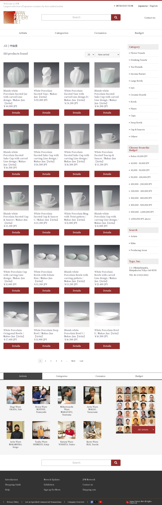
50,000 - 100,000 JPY (141, 177)
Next (73, 361)
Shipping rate (89, 489)
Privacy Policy (13, 502)
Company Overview (76, 502)
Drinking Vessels (139, 60)
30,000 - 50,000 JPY (140, 170)
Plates (134, 108)
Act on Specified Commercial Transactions (43, 502)
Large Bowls (137, 80)
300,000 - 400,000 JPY (141, 198)
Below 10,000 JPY (139, 156)
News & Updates (52, 479)
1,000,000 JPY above (141, 218)
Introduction (11, 479)
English (154, 5)
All (5, 46)
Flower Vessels (138, 53)
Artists (134, 236)
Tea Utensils (137, 66)
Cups (133, 115)
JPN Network (89, 479)
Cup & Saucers (138, 129)
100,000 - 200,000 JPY (141, 184)
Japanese (143, 5)
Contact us (149, 17)
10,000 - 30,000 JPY (140, 163)
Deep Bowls (136, 122)
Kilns (133, 243)
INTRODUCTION (124, 5)
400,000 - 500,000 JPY (141, 205)
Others (134, 136)
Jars (132, 87)
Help (7, 489)
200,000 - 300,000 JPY (141, 191)
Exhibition (49, 484)
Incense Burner (138, 73)
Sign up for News (52, 489)
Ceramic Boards (138, 94)
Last (81, 361)
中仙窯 (13, 46)
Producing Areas (139, 250)
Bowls (134, 101)
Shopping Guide (13, 484)
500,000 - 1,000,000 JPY (142, 212)
